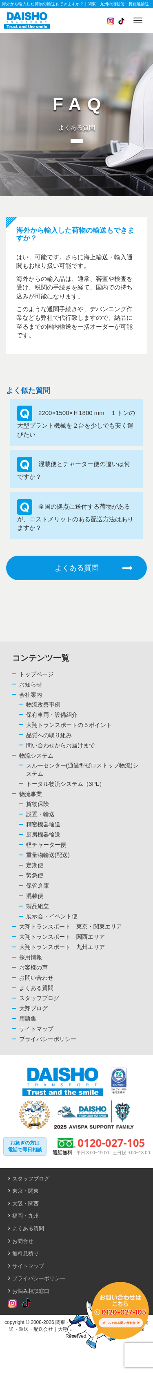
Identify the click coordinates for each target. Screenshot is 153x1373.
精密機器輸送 (43, 824)
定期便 (34, 865)
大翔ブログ (33, 1008)
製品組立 (37, 906)
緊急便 (34, 875)
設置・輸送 (40, 814)
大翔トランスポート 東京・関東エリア (70, 926)
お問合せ (22, 1241)
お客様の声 (33, 967)
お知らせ (30, 684)
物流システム (36, 755)
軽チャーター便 (46, 844)
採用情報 (30, 957)
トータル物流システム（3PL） (65, 784)
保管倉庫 (37, 885)
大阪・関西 (25, 1203)
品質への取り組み (49, 735)
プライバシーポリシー (47, 1039)
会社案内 (30, 694)
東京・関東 (25, 1191)
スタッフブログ (39, 998)
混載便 (34, 896)
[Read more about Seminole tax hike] (12, 1304)
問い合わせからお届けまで (60, 745)
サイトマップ (36, 1028)
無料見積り (25, 1253)
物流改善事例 (43, 704)
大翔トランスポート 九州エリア (62, 947)
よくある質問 (94, 568)
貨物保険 (37, 804)
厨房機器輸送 (43, 834)
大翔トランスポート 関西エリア (62, 936)
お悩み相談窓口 (30, 1291)
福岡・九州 (25, 1216)
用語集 (27, 1018)
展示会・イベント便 (52, 916)
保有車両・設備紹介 (52, 714)
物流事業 (30, 794)
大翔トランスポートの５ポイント (69, 725)
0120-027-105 (111, 1142)
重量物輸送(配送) (48, 855)
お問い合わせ (36, 977)
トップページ (36, 674)
